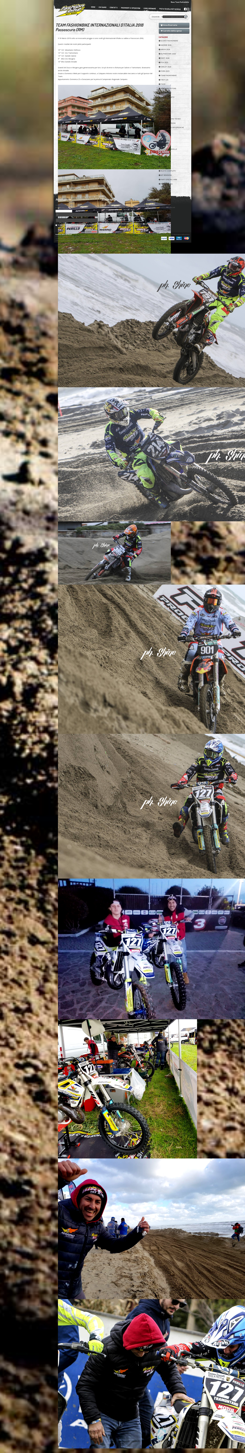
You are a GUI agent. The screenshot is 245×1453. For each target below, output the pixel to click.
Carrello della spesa (171, 31)
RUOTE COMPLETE (167, 171)
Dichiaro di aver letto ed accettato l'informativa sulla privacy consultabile (74, 226)
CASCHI (162, 101)
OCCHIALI (163, 110)
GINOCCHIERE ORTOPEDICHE (171, 127)
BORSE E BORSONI (167, 123)
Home (93, 7)
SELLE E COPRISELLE (168, 149)
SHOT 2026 (164, 58)
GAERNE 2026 (165, 45)
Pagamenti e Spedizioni (130, 8)
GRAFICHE (164, 145)
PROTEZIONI (165, 114)
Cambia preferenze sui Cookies (157, 222)
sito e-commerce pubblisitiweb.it (67, 240)
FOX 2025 (163, 62)
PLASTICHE (164, 140)
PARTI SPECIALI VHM (168, 179)
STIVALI (163, 106)
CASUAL (163, 136)
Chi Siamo (102, 7)
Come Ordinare (150, 8)
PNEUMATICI (165, 158)
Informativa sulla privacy (181, 234)
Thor (162, 84)
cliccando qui (75, 227)
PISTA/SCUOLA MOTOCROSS (170, 9)
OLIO (162, 162)
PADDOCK (164, 153)
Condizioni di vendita (149, 234)
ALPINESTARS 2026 (167, 54)
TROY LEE (163, 80)
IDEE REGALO (165, 93)
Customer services (165, 234)
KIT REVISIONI (165, 175)
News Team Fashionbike (180, 2)
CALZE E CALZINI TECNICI (170, 119)
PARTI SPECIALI (166, 184)
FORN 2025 (164, 71)
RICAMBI (163, 166)
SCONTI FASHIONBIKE (168, 41)
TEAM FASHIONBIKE (168, 75)
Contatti (114, 7)
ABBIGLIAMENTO (166, 97)
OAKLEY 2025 (165, 67)
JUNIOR (162, 132)
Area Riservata (169, 25)
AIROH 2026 (164, 49)
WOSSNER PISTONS (167, 88)
